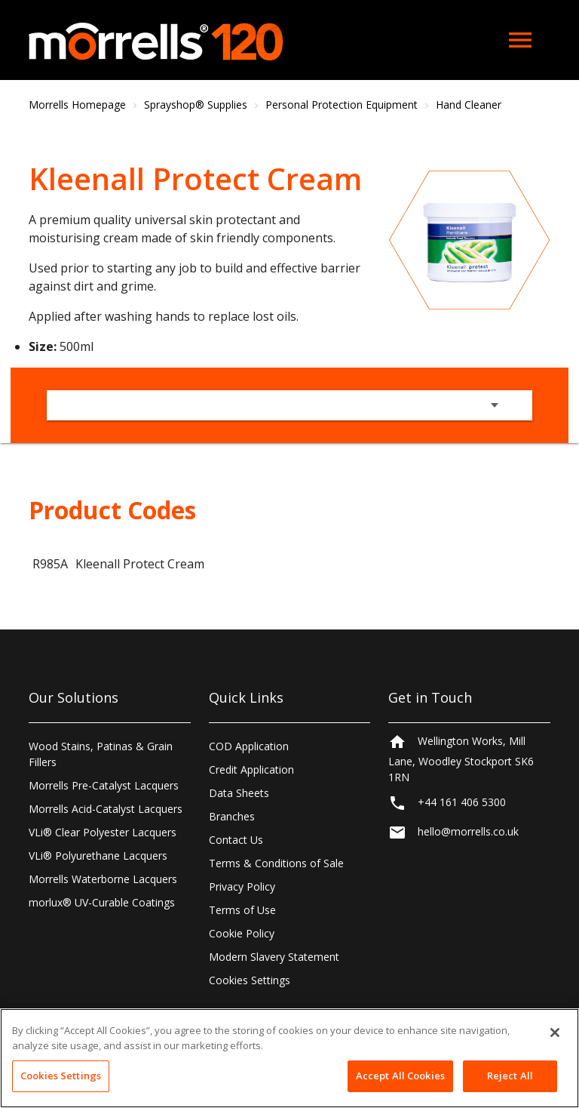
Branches (232, 816)
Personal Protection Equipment (341, 104)
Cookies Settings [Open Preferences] (249, 980)
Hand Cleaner (468, 104)
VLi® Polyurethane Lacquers (98, 855)
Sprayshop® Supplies (195, 104)
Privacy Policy (242, 886)
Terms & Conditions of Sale (276, 863)
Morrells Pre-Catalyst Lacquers (104, 785)
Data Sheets (239, 793)
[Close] (554, 1032)
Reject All (510, 1075)
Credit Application (251, 769)
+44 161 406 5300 (462, 809)
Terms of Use (242, 910)
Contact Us (236, 840)
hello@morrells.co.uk (468, 838)
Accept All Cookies (400, 1075)
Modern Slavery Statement (274, 956)
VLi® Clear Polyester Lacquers (102, 832)
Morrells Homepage (77, 104)
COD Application (249, 746)
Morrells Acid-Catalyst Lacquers (105, 809)
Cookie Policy (241, 933)
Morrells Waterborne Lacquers (103, 879)
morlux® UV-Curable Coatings (102, 902)
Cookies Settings (60, 1075)
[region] (289, 1058)
